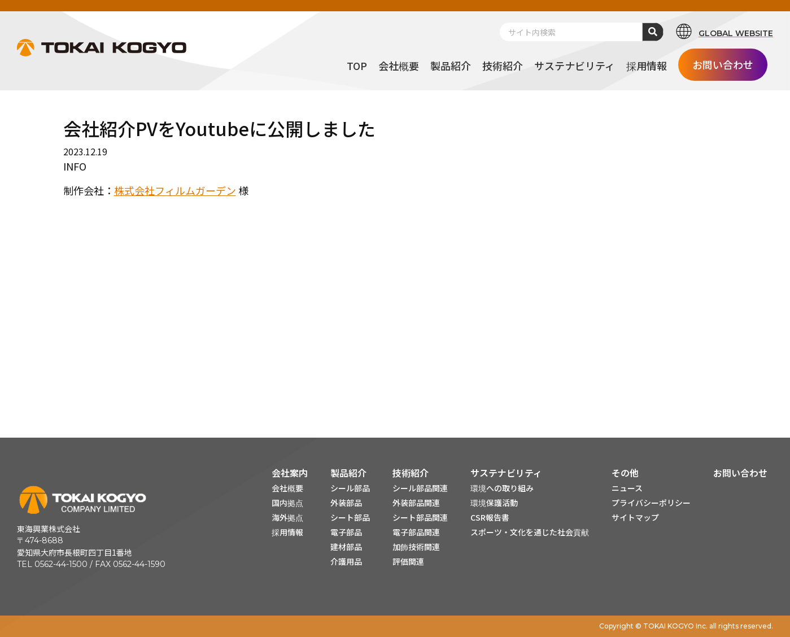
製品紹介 (348, 472)
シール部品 (350, 488)
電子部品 (346, 532)
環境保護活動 (494, 502)
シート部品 (350, 517)
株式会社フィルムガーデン (175, 190)
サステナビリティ (506, 472)
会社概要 (287, 488)
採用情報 (287, 532)
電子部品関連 (416, 532)
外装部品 (346, 502)
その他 (625, 472)
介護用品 (346, 561)
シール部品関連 (420, 488)
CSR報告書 (489, 517)
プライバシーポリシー (651, 502)
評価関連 (408, 561)
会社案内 (290, 472)
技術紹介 (410, 472)
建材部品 (346, 546)
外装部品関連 (416, 502)
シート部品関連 (420, 517)
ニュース (627, 488)
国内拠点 (287, 502)
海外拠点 (287, 517)
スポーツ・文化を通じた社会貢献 (529, 532)
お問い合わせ (740, 472)
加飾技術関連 (416, 546)
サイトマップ (635, 517)
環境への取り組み (502, 488)
